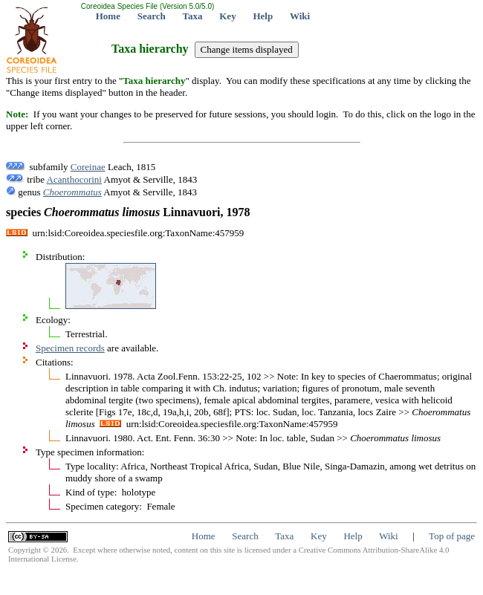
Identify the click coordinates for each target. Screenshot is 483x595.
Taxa (193, 16)
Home (108, 16)
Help (263, 16)
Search (151, 16)
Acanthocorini (74, 179)
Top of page (452, 536)
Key (227, 16)
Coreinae (88, 166)
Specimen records (70, 348)
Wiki (300, 16)
